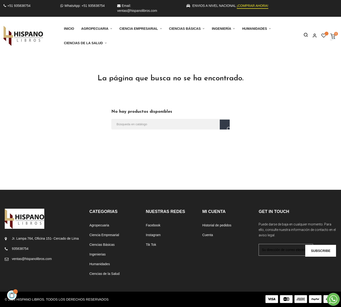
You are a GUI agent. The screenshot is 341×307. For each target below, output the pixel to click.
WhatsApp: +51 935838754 (82, 6)
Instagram (153, 235)
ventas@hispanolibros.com (32, 259)
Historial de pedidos (216, 225)
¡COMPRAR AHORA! (252, 6)
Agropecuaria (99, 225)
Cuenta (207, 235)
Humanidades (100, 264)
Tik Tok (151, 244)
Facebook (153, 225)
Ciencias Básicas (102, 244)
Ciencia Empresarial (104, 235)
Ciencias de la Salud (105, 274)
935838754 (20, 249)
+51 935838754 (17, 6)
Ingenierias (98, 254)
